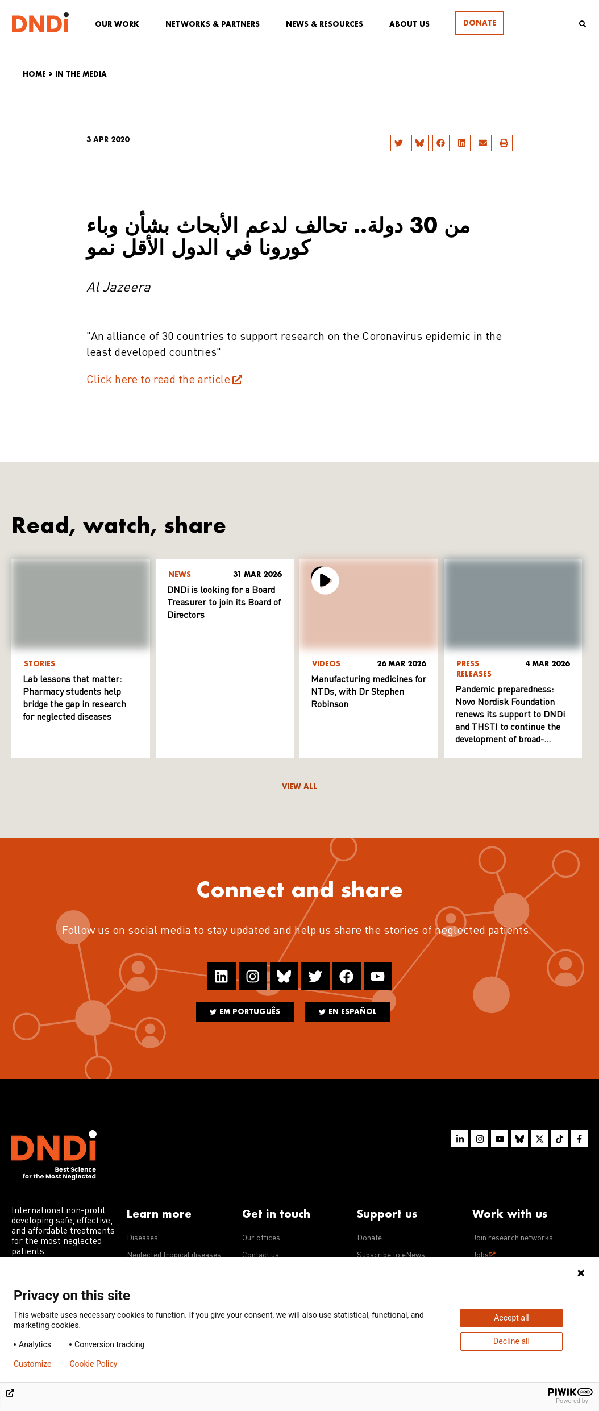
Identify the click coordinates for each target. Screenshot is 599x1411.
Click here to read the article (158, 380)
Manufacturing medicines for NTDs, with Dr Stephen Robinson (368, 692)
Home (34, 74)
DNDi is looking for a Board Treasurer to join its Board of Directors (224, 603)
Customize (32, 1363)
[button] (398, 143)
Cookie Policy (93, 1363)
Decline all (511, 1341)
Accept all (511, 1317)
